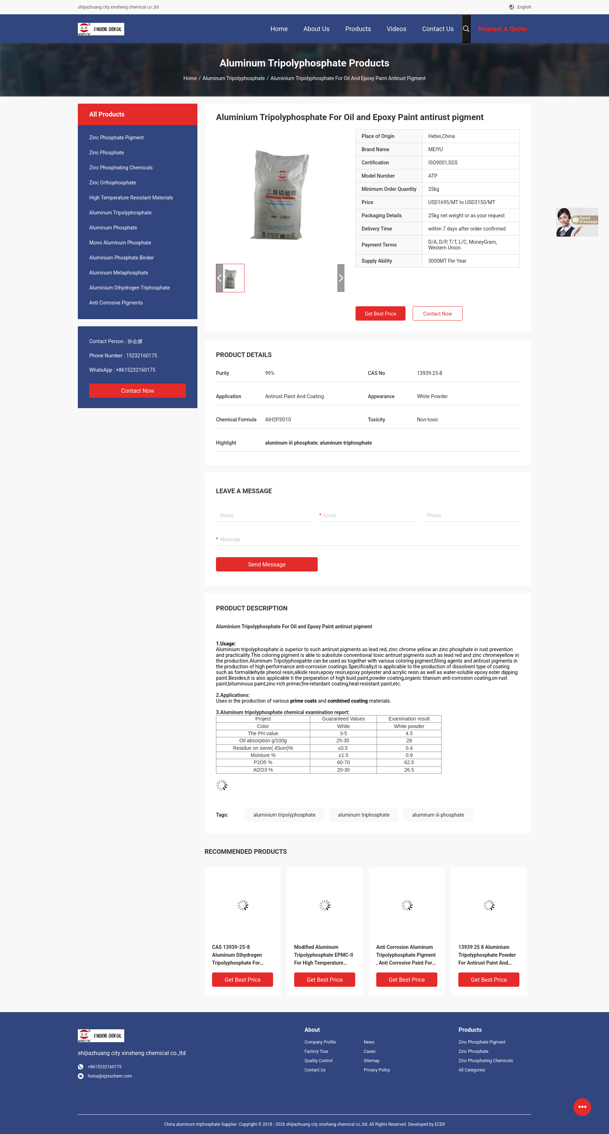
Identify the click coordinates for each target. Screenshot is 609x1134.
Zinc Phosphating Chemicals (121, 167)
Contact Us (315, 1070)
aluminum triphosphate (363, 815)
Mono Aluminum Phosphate (120, 243)
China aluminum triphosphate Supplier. (201, 1124)
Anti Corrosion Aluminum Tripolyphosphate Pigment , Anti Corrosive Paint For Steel (406, 955)
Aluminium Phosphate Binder (121, 258)
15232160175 (141, 355)
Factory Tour (316, 1051)
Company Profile (320, 1042)
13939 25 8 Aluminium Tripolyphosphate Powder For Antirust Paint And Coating (487, 955)
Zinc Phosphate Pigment (116, 137)
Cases (370, 1051)
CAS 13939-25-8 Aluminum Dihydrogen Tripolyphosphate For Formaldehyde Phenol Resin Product (237, 955)
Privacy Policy (377, 1070)
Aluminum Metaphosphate (118, 273)
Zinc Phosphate (106, 152)
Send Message (267, 564)
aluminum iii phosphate (438, 815)
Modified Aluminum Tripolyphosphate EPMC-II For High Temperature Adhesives (323, 955)
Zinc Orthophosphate (112, 182)
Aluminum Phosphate (113, 228)
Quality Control (318, 1060)
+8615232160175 (135, 370)
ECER (439, 1124)
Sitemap (371, 1060)
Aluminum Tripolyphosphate (233, 78)
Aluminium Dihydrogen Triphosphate (129, 288)
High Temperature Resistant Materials (131, 197)
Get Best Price (380, 314)
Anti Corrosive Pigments (116, 303)
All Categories (472, 1070)
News (369, 1042)
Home (190, 78)
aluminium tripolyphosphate (284, 815)
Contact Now (137, 390)
